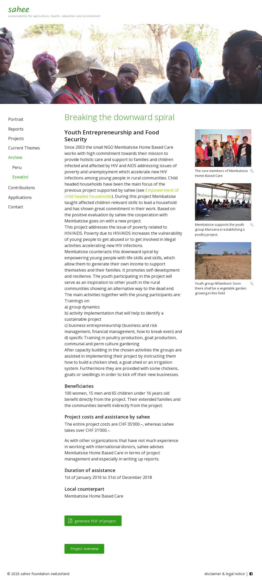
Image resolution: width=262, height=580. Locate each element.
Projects (16, 138)
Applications (20, 197)
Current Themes (24, 148)
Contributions (21, 187)
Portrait (15, 119)
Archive (15, 157)
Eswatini (20, 177)
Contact (15, 207)
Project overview (84, 548)
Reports (16, 129)
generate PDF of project (92, 521)
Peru (16, 167)
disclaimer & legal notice (224, 573)
